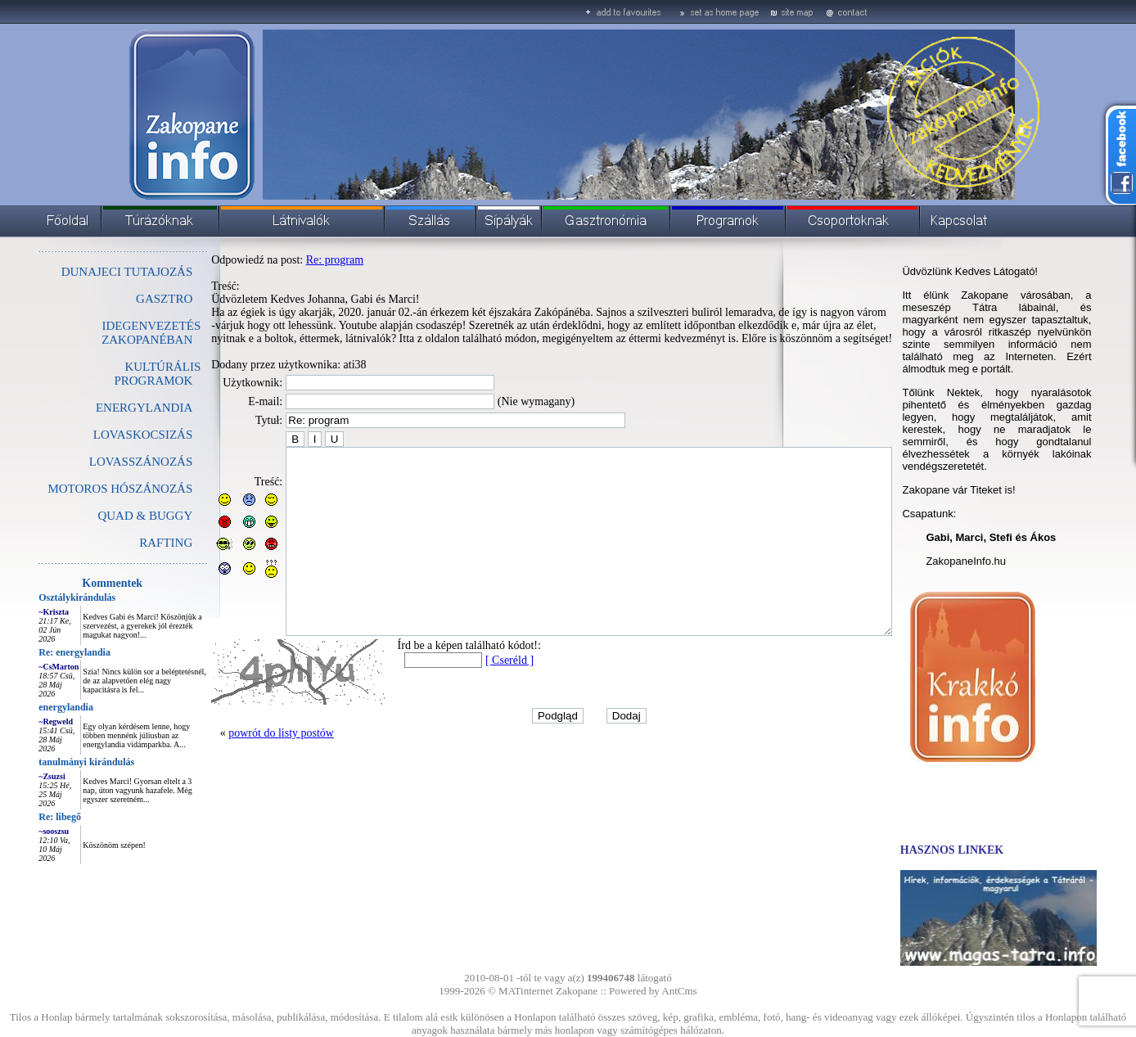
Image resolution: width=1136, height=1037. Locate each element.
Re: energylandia (38, 652)
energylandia (29, 707)
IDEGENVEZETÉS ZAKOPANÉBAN (114, 332)
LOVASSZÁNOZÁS (104, 461)
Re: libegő (23, 817)
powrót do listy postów (244, 770)
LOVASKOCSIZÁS (106, 434)
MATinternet (525, 991)
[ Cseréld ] (473, 697)
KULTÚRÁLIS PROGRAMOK (120, 373)
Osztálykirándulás (40, 597)
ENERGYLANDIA (107, 407)
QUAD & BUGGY (108, 515)
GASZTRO (127, 298)
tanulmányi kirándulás (49, 762)
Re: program (298, 260)
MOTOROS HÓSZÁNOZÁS (83, 488)
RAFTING (129, 542)
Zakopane (576, 991)
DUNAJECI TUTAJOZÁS (90, 271)
